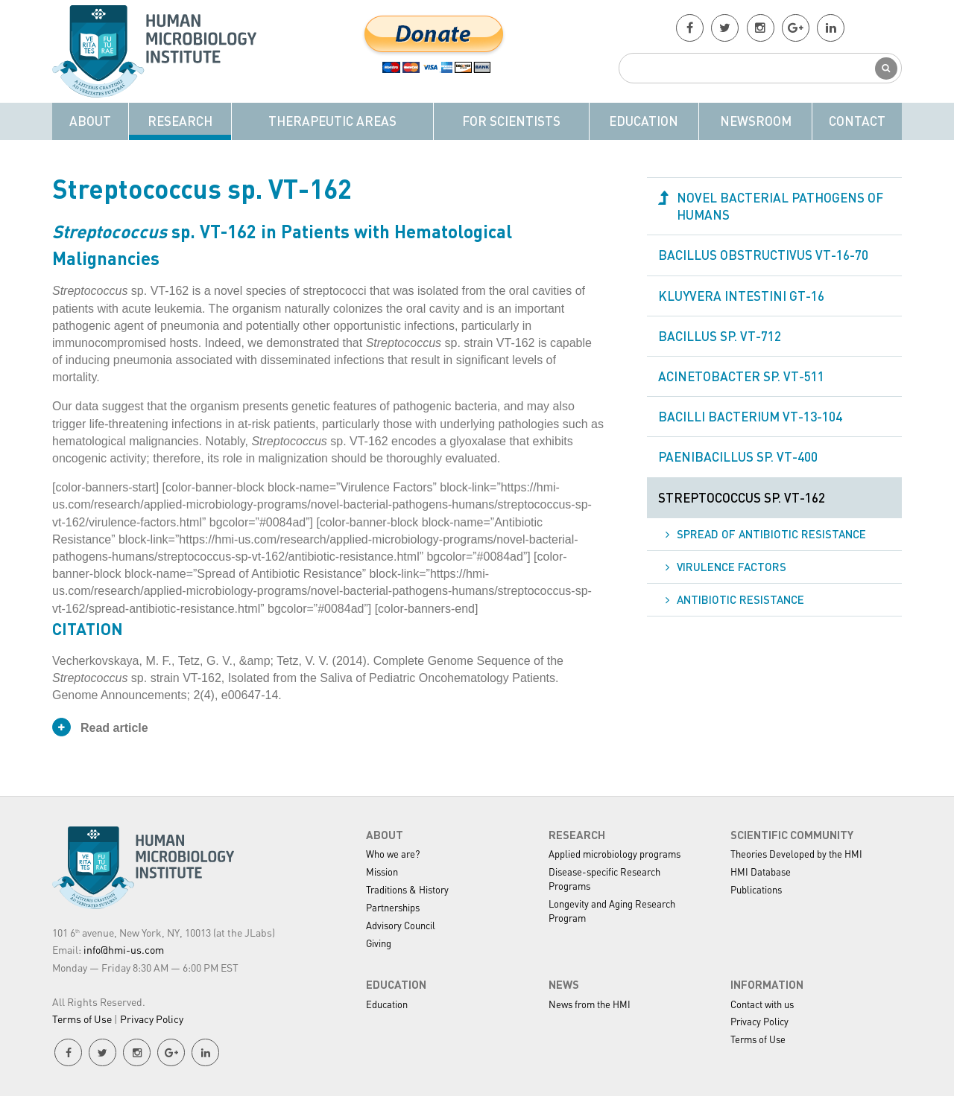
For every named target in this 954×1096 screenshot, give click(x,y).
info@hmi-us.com (123, 949)
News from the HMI (590, 1004)
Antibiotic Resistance (740, 599)
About (90, 120)
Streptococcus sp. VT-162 (741, 497)
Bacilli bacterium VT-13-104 (750, 416)
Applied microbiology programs (614, 853)
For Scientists (511, 120)
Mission (382, 871)
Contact (857, 120)
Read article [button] (100, 727)
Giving (378, 943)
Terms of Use (82, 1018)
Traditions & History (407, 889)
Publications (756, 889)
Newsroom (756, 120)
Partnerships (393, 907)
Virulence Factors (731, 566)
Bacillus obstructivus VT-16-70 (763, 254)
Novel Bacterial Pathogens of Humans (780, 206)
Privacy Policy (151, 1018)
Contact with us (762, 1004)
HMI (160, 51)
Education (643, 120)
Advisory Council (400, 925)
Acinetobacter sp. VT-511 (741, 376)
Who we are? (393, 853)
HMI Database (760, 871)
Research (180, 120)
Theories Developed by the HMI (796, 853)
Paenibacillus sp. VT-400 (738, 456)
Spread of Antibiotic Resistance (771, 533)
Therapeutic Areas (332, 120)
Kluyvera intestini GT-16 (741, 295)
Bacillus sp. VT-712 (719, 336)
